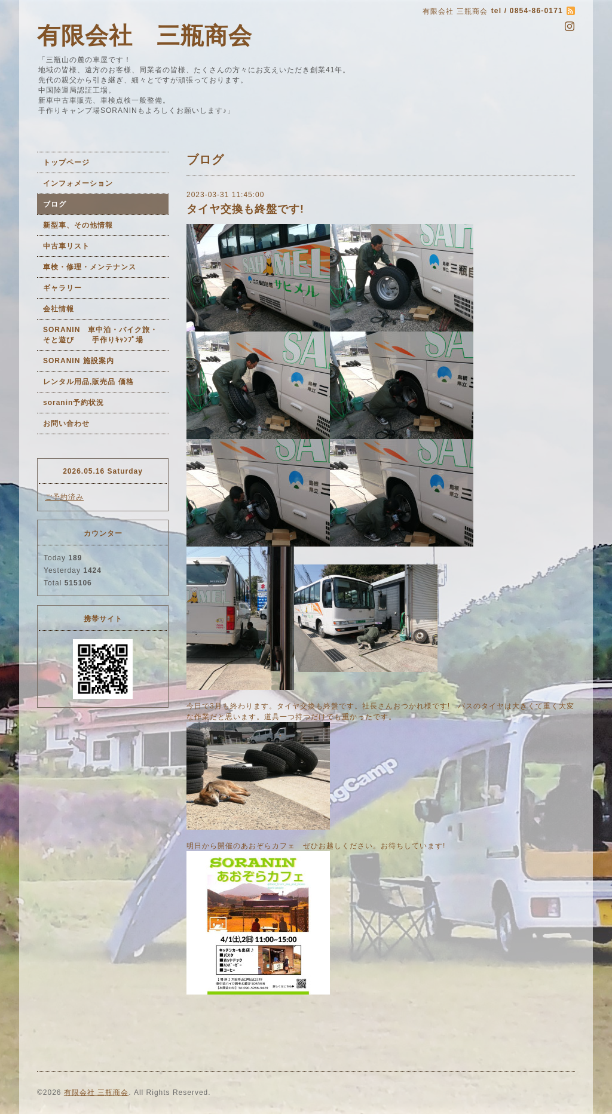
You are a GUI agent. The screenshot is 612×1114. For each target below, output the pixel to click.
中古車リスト (66, 246)
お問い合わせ (66, 423)
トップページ (66, 162)
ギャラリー (62, 288)
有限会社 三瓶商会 (144, 35)
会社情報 (58, 309)
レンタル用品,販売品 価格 (88, 382)
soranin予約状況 (73, 402)
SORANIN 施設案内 (78, 361)
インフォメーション (78, 183)
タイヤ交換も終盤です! (245, 209)
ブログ (54, 204)
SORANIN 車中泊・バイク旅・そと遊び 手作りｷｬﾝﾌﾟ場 (100, 335)
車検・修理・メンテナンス (89, 267)
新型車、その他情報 (78, 225)
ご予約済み (64, 497)
